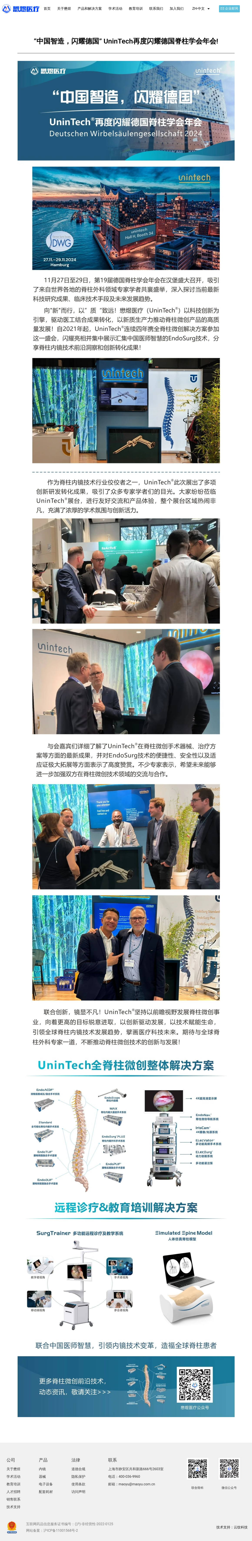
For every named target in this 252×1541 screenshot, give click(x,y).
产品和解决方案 (90, 8)
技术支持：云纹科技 (232, 1527)
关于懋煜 (64, 8)
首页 (47, 8)
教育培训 (136, 8)
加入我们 (177, 8)
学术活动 (115, 8)
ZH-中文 (201, 9)
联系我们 (156, 8)
